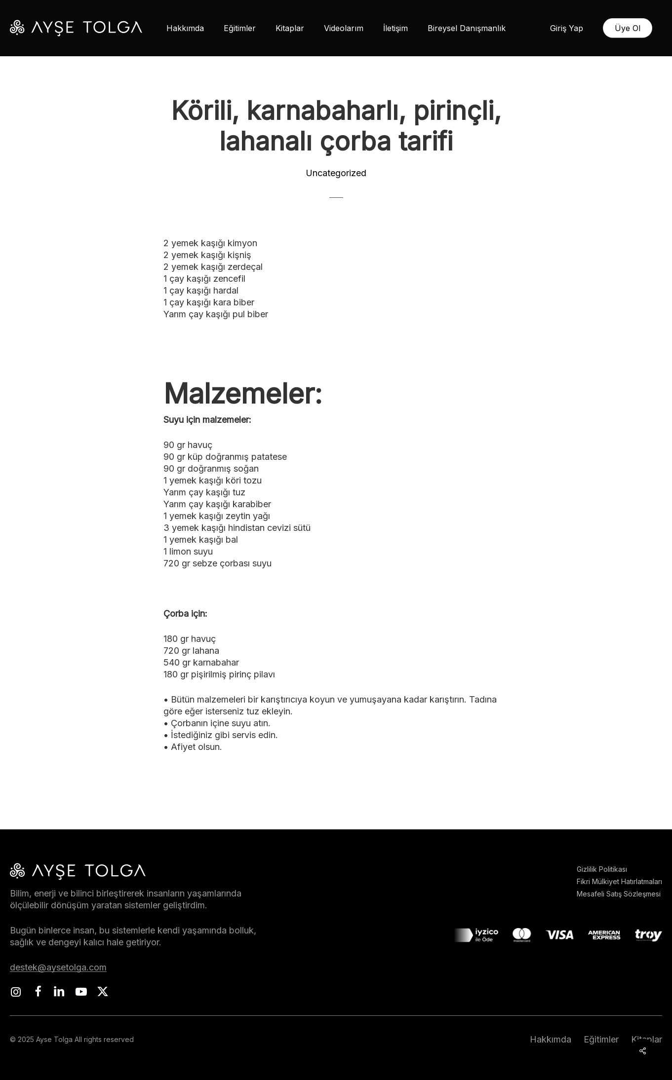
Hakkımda (550, 1039)
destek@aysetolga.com (58, 967)
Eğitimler (601, 1039)
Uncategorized (336, 173)
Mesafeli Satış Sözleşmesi (619, 894)
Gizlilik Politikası (602, 869)
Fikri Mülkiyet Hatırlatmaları (619, 881)
